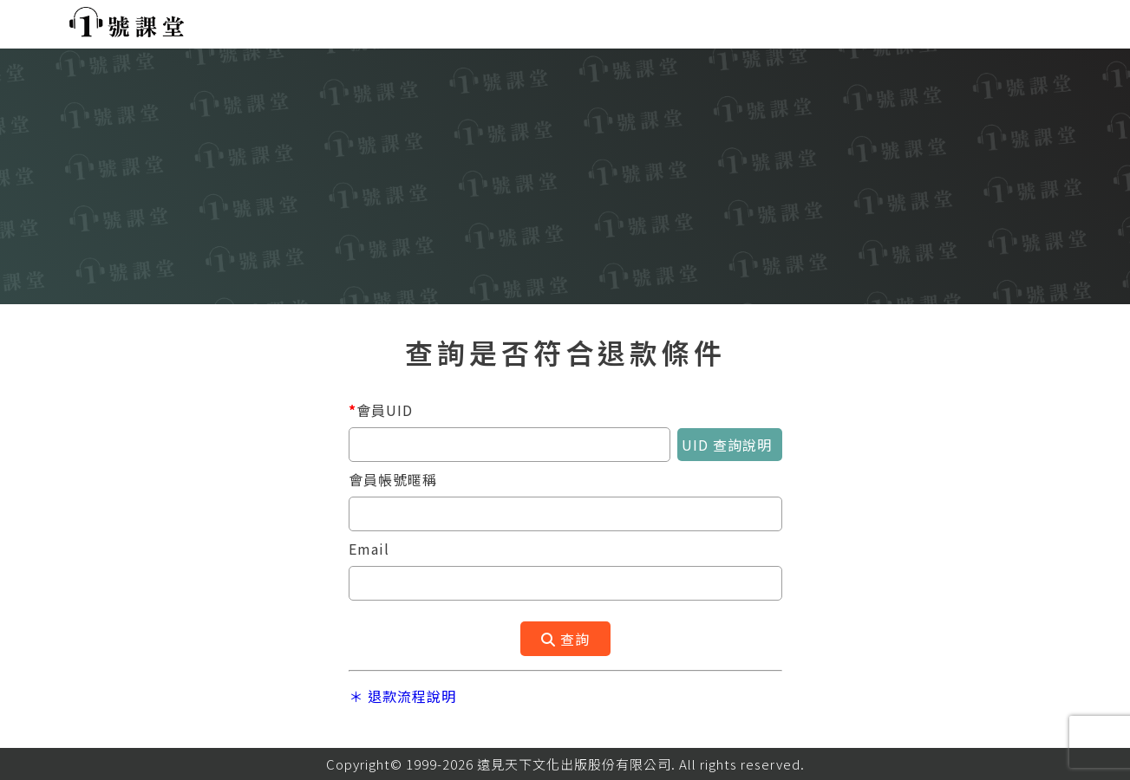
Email (369, 548)
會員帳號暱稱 (393, 479)
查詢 (565, 638)
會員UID (381, 410)
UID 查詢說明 (732, 444)
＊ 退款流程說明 (402, 696)
